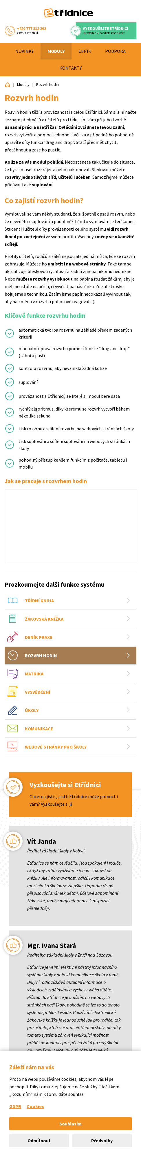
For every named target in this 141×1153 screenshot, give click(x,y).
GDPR (15, 1106)
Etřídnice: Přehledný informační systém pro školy (7, 84)
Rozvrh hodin (47, 84)
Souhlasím (70, 1124)
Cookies (35, 1106)
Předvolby (102, 1140)
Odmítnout (39, 1140)
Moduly (23, 84)
